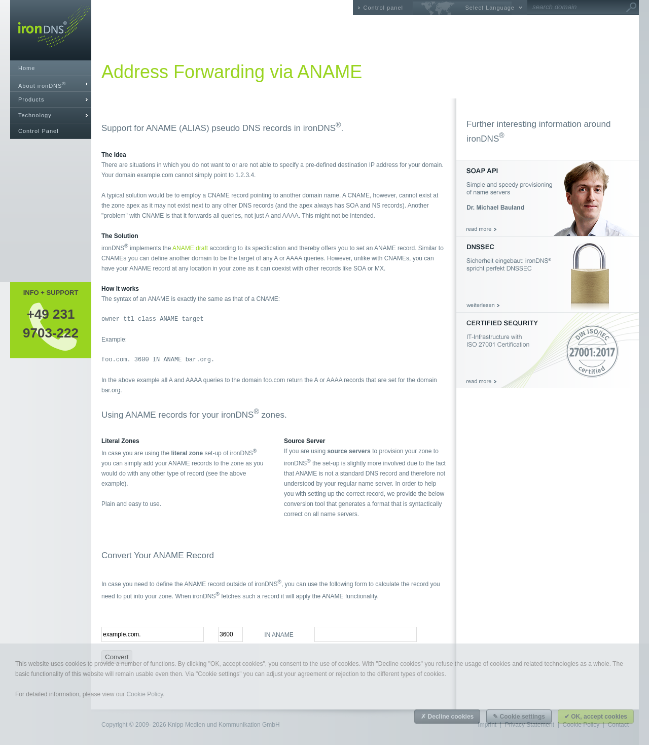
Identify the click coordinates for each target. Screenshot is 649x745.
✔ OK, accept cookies (595, 716)
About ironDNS (42, 85)
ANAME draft (190, 248)
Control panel (383, 8)
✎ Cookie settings (519, 716)
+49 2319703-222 (51, 323)
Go (631, 7)
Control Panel (38, 131)
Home (26, 68)
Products (31, 99)
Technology (35, 115)
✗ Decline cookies (447, 716)
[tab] (50, 84)
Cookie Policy (144, 694)
